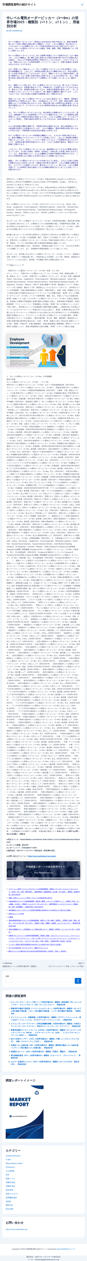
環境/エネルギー (12, 1194)
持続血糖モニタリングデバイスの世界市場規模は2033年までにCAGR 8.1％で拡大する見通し (40, 910)
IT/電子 (8, 1160)
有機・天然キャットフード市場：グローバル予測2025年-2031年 (30, 898)
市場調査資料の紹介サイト (19, 4)
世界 (7, 1175)
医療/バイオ (10, 1179)
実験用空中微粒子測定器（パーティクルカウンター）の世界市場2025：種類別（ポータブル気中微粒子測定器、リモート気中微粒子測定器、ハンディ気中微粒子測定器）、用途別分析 (46, 1011)
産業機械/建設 (11, 1198)
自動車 (11, 917)
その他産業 (10, 1171)
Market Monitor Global (14, 1164)
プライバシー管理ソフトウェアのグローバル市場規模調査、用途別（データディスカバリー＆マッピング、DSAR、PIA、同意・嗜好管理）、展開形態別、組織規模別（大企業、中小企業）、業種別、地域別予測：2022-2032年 (44, 891)
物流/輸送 (9, 1190)
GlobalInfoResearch (13, 1156)
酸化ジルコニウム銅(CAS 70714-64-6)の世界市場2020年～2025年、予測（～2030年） (38, 951)
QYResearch (10, 1167)
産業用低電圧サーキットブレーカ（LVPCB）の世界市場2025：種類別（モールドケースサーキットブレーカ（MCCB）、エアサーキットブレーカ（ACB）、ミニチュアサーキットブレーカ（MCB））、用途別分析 (46, 1033)
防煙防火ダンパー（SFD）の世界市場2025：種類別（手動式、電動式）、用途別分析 (44, 1052)
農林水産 (9, 1205)
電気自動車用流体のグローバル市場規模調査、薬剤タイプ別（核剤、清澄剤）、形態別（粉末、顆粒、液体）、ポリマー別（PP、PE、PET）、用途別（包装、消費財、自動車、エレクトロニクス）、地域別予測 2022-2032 (44, 923)
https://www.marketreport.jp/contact (42, 856)
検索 (7, 976)
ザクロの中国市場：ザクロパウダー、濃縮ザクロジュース (28, 948)
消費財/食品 (10, 1186)
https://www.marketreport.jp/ (17, 1230)
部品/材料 (9, 1209)
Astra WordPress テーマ (66, 1249)
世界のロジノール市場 (16, 914)
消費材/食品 (10, 1183)
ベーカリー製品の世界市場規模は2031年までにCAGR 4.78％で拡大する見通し (35, 944)
